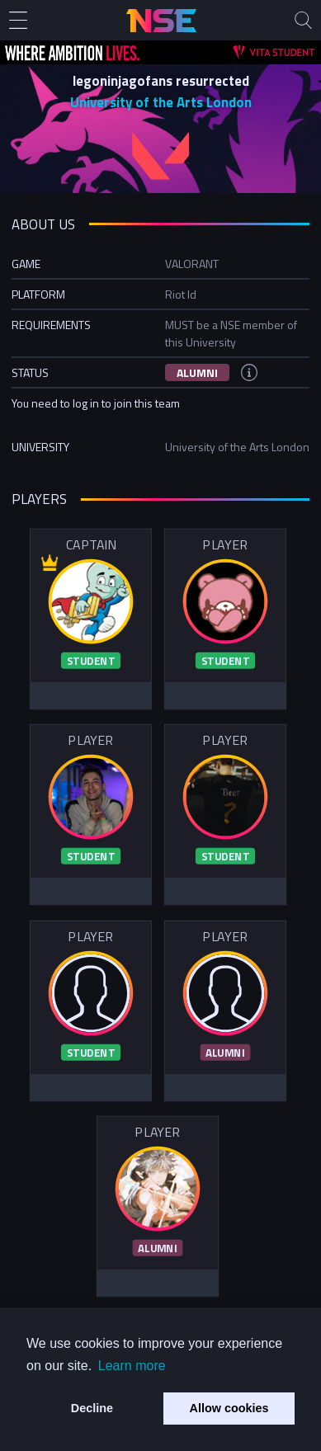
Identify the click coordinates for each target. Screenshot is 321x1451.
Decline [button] (92, 1408)
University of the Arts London (161, 102)
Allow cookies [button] (229, 1408)
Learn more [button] (132, 1366)
